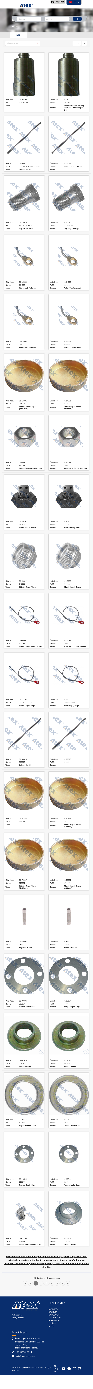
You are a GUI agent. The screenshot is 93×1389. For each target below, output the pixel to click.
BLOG (51, 1326)
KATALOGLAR (54, 1315)
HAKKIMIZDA (54, 1320)
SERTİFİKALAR (55, 1318)
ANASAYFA (53, 1309)
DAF (18, 26)
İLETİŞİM (52, 1323)
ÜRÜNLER (53, 1312)
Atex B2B (57, 2)
